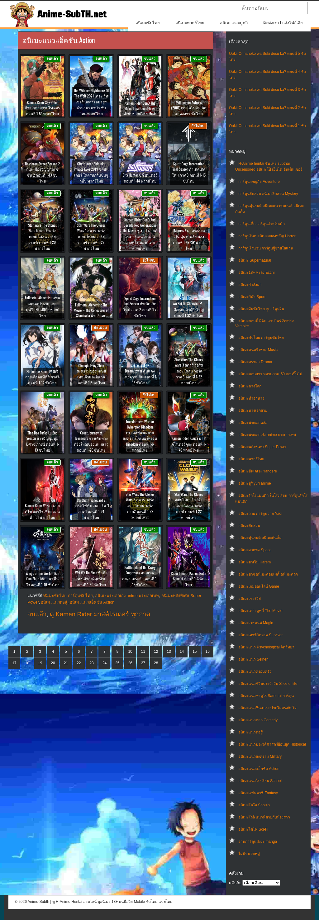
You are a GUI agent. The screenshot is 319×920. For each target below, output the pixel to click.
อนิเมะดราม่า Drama (255, 362)
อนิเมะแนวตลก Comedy (258, 720)
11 (143, 651)
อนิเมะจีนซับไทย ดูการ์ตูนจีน (261, 309)
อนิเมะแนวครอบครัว (254, 671)
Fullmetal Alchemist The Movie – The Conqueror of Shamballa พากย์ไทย (91, 310)
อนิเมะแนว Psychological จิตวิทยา (266, 647)
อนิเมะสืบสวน (249, 526)
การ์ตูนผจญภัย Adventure (259, 181)
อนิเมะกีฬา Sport (251, 297)
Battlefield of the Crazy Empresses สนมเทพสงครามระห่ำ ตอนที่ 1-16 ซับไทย (140, 576)
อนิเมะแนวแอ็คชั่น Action (258, 768)
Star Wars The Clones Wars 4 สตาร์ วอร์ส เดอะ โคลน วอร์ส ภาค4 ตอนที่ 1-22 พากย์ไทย (91, 236)
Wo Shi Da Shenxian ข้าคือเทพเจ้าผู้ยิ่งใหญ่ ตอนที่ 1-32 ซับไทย (189, 309)
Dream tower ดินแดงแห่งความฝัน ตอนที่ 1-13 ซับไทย (139, 376)
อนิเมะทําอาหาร (251, 398)
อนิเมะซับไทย (148, 23)
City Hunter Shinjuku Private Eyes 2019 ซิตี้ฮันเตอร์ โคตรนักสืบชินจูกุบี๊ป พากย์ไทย (91, 172)
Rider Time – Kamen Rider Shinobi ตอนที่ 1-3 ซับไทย (189, 579)
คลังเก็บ (235, 883)
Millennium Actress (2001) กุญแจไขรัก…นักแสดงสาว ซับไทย (188, 108)
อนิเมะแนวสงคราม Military (260, 756)
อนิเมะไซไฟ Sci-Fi (253, 829)
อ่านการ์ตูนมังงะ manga (257, 841)
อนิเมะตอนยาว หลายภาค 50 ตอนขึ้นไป (270, 374)
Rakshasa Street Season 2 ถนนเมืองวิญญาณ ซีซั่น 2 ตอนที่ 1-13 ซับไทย (42, 172)
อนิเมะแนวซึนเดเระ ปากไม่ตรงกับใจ (267, 708)
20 (53, 663)
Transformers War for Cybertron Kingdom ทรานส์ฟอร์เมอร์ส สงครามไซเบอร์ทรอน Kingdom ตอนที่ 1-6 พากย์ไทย (140, 436)
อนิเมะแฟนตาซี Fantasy (258, 793)
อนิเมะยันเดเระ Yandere (257, 471)
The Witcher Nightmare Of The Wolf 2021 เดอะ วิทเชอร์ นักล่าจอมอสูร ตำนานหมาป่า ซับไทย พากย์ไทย (91, 102)
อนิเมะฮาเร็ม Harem (254, 562)
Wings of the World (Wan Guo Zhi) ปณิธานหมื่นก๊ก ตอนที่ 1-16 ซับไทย (43, 579)
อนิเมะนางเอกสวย (252, 410)
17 (14, 663)
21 (66, 663)
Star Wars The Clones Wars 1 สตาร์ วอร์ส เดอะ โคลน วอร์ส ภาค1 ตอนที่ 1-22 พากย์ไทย (188, 505)
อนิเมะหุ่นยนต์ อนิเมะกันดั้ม (260, 538)
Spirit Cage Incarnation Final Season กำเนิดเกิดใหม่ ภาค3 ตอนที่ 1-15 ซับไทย (189, 172)
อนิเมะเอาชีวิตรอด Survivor (260, 635)
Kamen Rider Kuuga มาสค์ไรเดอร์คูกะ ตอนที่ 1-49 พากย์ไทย (188, 444)
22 (79, 663)
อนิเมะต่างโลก (249, 386)
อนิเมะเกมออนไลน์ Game (258, 586)
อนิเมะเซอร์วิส (249, 598)
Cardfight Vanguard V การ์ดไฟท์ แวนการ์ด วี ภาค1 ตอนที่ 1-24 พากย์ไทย (91, 508)
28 (156, 663)
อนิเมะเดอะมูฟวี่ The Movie (260, 611)
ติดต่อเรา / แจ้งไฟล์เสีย (283, 23)
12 (156, 651)
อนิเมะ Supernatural (254, 260)
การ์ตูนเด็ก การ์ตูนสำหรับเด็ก (261, 224)
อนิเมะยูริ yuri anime (254, 483)
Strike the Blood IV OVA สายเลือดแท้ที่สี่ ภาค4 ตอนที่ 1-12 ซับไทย (42, 377)
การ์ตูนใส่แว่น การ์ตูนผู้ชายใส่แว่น (265, 248)
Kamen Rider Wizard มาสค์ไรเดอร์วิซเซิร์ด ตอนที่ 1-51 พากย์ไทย (42, 511)
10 (130, 651)
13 (169, 651)
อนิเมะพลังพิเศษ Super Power (262, 447)
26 (130, 663)
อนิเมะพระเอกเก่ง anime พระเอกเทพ (267, 435)
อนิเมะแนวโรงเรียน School (260, 781)
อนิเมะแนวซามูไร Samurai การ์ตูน (266, 696)
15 (195, 651)
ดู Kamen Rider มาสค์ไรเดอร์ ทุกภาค (100, 614)
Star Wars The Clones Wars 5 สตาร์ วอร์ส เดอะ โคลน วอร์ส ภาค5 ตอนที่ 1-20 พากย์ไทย (42, 236)
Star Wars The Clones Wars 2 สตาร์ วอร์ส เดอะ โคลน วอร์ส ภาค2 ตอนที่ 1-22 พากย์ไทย (140, 505)
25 (117, 663)
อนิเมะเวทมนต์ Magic (255, 623)
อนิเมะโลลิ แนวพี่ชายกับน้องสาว (264, 817)
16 (207, 651)
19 (40, 663)
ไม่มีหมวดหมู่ (249, 853)
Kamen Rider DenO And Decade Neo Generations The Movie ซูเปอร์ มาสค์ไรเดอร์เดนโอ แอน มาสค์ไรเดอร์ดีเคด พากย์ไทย (139, 234)
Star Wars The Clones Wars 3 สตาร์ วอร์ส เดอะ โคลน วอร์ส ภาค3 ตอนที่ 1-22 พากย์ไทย (188, 371)
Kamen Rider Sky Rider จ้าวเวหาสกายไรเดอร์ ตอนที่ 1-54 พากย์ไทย (42, 108)
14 (182, 651)
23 (91, 663)
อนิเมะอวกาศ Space (254, 550)
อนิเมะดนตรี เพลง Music (258, 350)
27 (143, 663)
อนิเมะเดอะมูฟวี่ (234, 23)
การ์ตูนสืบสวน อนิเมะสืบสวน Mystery (268, 194)
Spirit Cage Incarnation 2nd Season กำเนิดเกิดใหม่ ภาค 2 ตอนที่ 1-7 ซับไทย (139, 307)
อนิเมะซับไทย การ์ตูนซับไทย (261, 337)
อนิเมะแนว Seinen (253, 659)
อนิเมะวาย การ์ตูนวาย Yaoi (260, 513)
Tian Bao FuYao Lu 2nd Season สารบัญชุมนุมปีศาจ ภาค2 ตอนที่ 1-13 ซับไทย (42, 441)
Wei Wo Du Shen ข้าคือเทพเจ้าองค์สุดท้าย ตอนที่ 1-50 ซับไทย (91, 578)
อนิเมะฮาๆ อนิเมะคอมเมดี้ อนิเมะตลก (268, 574)
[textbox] (272, 8)
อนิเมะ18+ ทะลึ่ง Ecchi (256, 272)
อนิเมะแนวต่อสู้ (250, 732)
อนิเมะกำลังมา (250, 284)
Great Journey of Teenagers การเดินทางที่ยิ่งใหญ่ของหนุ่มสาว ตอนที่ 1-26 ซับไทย (91, 441)
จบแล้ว (36, 614)
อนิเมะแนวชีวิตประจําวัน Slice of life (267, 683)
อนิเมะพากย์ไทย (189, 23)
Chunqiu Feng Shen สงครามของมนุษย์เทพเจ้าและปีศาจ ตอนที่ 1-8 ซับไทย (91, 374)
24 (104, 663)
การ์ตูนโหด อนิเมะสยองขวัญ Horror (267, 236)
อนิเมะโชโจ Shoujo (254, 805)
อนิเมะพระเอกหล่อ (252, 422)
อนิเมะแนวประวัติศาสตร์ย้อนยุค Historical (272, 744)
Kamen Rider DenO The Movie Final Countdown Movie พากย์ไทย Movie (139, 108)
